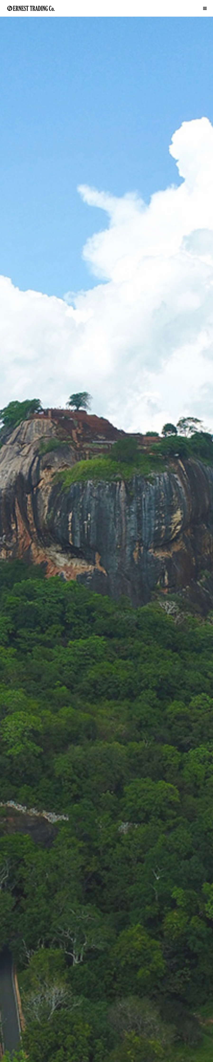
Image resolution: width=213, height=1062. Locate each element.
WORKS (106, 977)
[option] (106, 94)
